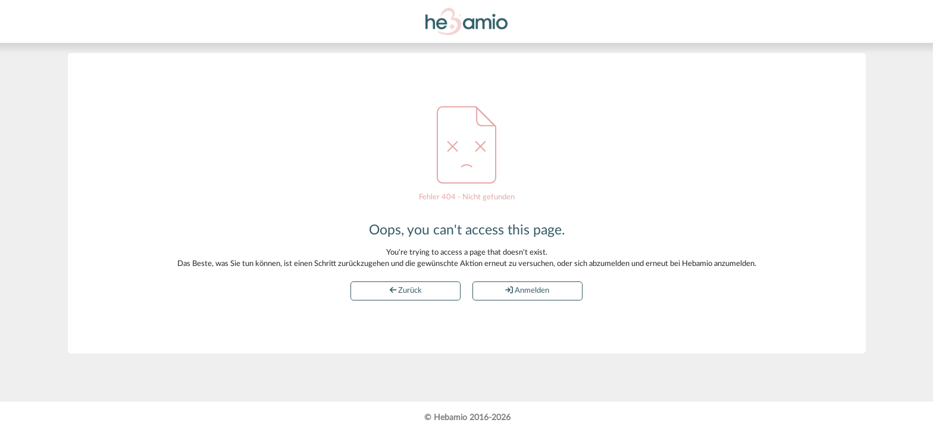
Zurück (406, 290)
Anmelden (527, 290)
